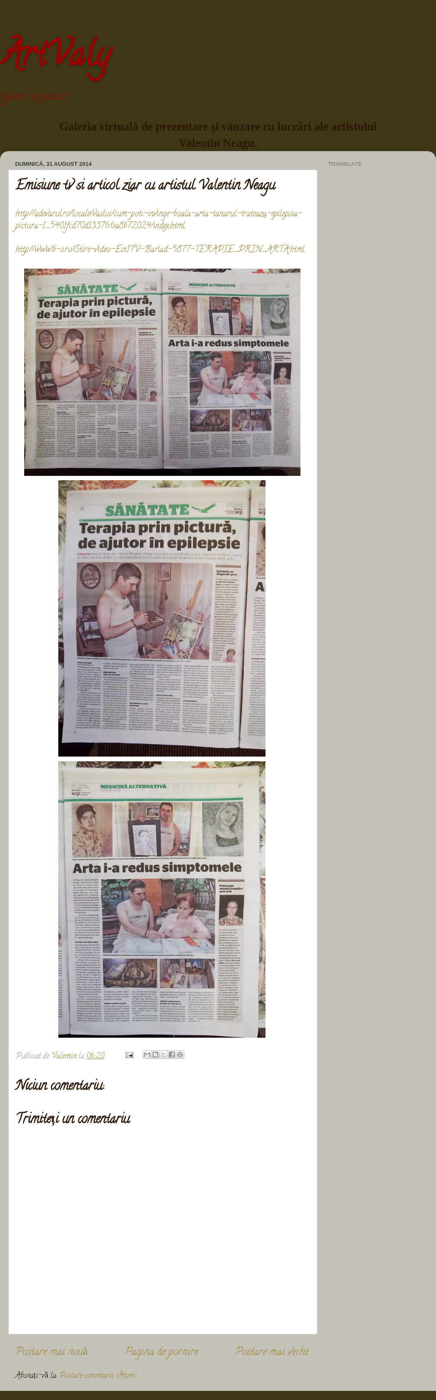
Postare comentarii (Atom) (97, 1376)
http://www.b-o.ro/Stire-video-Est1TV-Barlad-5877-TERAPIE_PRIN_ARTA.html (160, 250)
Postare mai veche (272, 1352)
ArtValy (55, 58)
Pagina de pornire (161, 1352)
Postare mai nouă (51, 1352)
